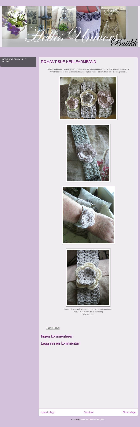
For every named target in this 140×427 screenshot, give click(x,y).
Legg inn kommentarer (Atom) (93, 419)
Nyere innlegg (47, 412)
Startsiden (88, 412)
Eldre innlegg (129, 412)
